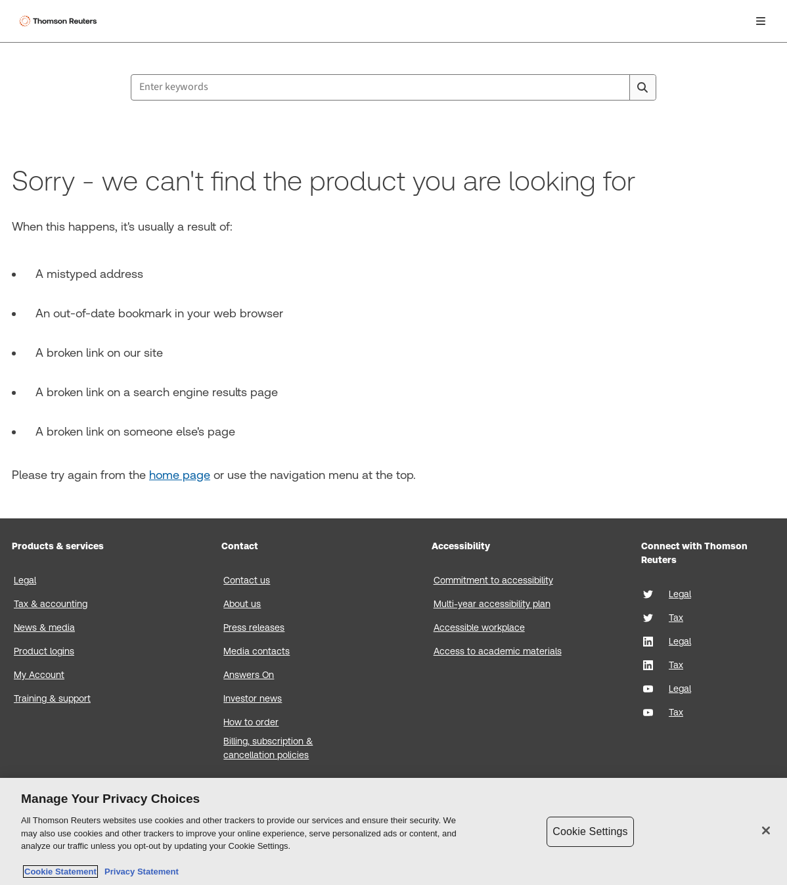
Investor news (252, 698)
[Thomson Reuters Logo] (59, 21)
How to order (251, 722)
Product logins (44, 651)
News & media (44, 627)
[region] (393, 831)
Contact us (246, 580)
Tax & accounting (50, 604)
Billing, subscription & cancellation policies (268, 748)
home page (179, 475)
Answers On (248, 674)
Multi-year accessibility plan (492, 604)
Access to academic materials (498, 651)
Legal (25, 580)
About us (242, 604)
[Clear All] (617, 87)
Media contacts (256, 651)
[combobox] (393, 87)
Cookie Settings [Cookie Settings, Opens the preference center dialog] (589, 831)
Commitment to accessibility (493, 580)
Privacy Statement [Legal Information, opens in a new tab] (139, 871)
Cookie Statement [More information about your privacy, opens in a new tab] (60, 871)
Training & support (52, 698)
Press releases (253, 627)
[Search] (642, 87)
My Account (39, 674)
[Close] (766, 830)
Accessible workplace (479, 627)
